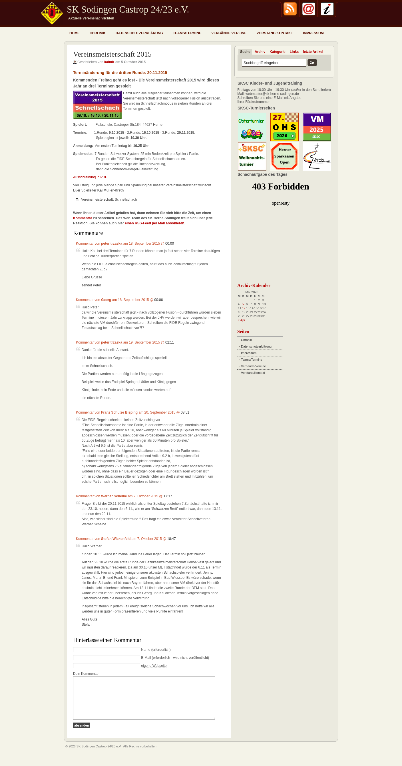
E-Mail (146, 658)
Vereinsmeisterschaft (97, 200)
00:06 (158, 300)
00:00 (169, 244)
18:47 (171, 539)
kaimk (109, 62)
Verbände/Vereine (228, 33)
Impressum (313, 33)
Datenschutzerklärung (139, 33)
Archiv (260, 52)
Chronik (98, 33)
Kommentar (82, 218)
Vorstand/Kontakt (274, 33)
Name (145, 650)
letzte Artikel (313, 52)
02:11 (169, 342)
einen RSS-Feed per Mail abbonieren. (155, 223)
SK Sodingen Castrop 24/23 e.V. (128, 9)
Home (74, 33)
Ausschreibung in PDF (90, 177)
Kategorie (277, 52)
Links (294, 52)
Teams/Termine (187, 33)
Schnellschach (126, 200)
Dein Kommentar (86, 674)
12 (243, 308)
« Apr (241, 320)
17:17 (168, 496)
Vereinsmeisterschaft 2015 (112, 54)
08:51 (185, 412)
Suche (245, 52)
